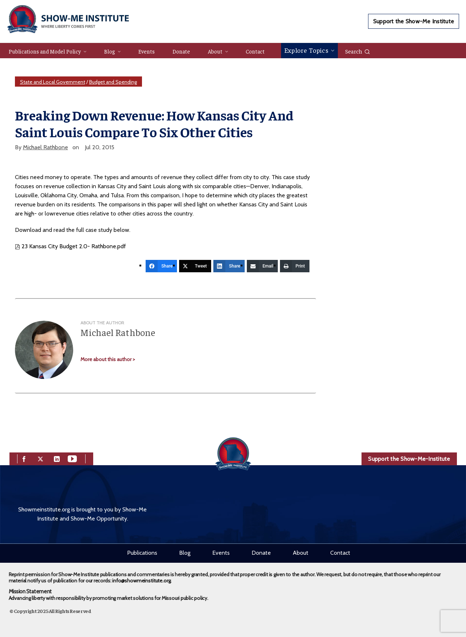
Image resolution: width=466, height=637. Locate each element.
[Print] (294, 266)
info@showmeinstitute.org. (141, 580)
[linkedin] (57, 458)
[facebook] (24, 458)
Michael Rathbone (45, 147)
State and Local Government (52, 82)
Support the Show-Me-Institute (409, 458)
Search (357, 51)
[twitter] (40, 458)
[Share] (161, 266)
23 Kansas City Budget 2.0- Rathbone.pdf (70, 246)
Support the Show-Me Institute (413, 21)
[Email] (262, 266)
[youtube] (72, 458)
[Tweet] (195, 266)
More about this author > (107, 359)
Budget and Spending (113, 82)
